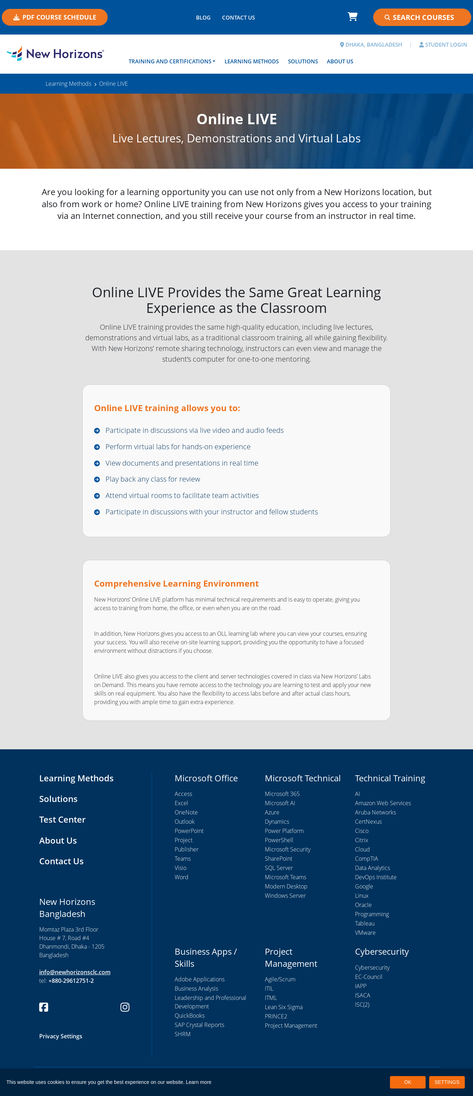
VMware (365, 933)
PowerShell (279, 841)
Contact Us (61, 860)
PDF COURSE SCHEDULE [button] (54, 17)
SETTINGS (447, 1082)
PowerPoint (189, 831)
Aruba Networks (375, 813)
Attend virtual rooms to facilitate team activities (182, 495)
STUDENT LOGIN (443, 44)
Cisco (362, 831)
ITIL (269, 989)
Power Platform (284, 831)
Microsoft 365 (282, 794)
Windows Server (285, 896)
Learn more (199, 1082)
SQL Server (279, 868)
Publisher (187, 850)
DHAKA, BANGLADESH (371, 44)
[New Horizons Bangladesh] (59, 53)
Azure (272, 813)
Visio (180, 868)
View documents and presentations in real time (182, 463)
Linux (362, 896)
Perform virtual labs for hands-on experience (178, 446)
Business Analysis (196, 989)
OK (407, 1082)
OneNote (186, 813)
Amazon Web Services (383, 804)
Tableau (365, 924)
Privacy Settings (60, 1035)
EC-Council (368, 977)
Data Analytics (372, 868)
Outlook (185, 822)
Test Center (62, 819)
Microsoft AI (280, 804)
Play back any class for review (153, 479)
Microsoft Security (287, 850)
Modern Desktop (286, 887)
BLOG (203, 17)
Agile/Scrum (280, 980)
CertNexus (368, 822)
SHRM (183, 1035)
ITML (271, 998)
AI (357, 794)
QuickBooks (190, 1016)
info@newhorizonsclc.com (74, 972)
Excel (181, 804)
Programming (372, 915)
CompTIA (366, 859)
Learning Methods (252, 61)
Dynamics (277, 822)
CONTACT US (238, 17)
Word (182, 878)
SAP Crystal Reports (199, 1025)
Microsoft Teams (285, 878)
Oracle (363, 905)
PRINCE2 (276, 1017)
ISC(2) (362, 1005)
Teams (183, 859)
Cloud (362, 850)
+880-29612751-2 (71, 980)
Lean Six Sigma (284, 1008)
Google (364, 887)
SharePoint (278, 859)
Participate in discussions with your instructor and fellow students (212, 512)
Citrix (361, 841)
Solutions (303, 61)
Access (183, 794)
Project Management (291, 1026)
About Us (340, 61)
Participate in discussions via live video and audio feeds (195, 430)
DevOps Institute (376, 878)
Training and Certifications (170, 61)
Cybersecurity (372, 968)
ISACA (362, 996)
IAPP (360, 987)
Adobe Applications (200, 980)
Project (183, 841)
